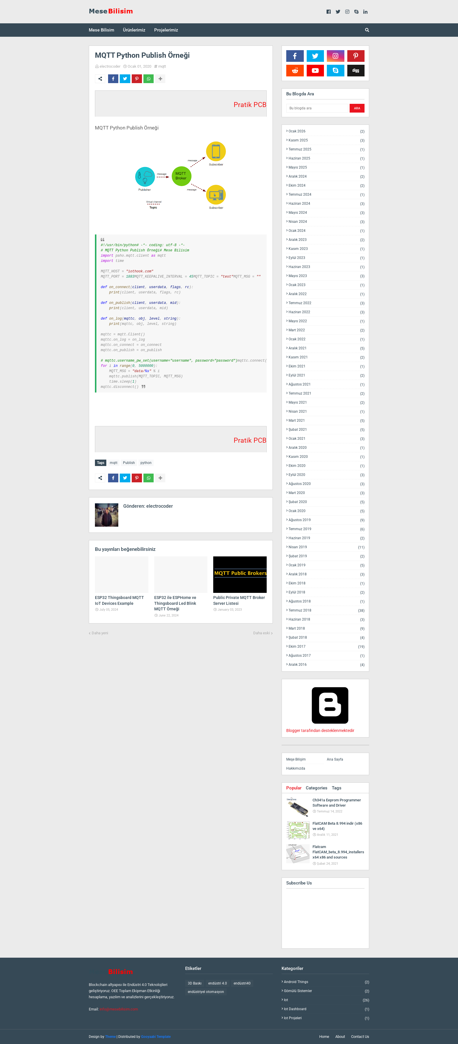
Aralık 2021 (327, 348)
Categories (316, 788)
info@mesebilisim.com (119, 1009)
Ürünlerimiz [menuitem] (134, 30)
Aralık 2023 (327, 240)
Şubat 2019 (327, 556)
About (340, 1036)
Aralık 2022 (327, 294)
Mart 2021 (327, 420)
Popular (293, 788)
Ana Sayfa (335, 759)
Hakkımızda (295, 768)
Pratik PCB (250, 105)
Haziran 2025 (327, 158)
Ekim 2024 (327, 185)
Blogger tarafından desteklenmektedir (330, 728)
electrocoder (110, 66)
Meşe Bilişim (296, 759)
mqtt (162, 66)
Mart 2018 (327, 628)
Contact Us (360, 1036)
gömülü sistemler (326, 991)
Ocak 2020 (327, 511)
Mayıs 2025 (327, 167)
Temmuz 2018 (327, 610)
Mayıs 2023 (327, 276)
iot (326, 1000)
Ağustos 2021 (327, 384)
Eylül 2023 (327, 258)
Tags (336, 788)
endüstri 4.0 (217, 983)
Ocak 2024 (327, 231)
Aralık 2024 (327, 176)
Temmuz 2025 (327, 149)
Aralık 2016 (327, 665)
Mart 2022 (327, 330)
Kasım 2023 (327, 249)
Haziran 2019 (327, 538)
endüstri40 (242, 983)
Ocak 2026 (327, 131)
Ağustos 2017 (327, 656)
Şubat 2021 (327, 430)
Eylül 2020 (327, 475)
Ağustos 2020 (327, 484)
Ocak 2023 (327, 285)
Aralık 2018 (327, 574)
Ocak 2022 (327, 339)
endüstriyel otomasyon (206, 992)
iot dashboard (326, 1009)
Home (324, 1036)
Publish (129, 463)
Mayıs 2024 (327, 213)
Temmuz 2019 (327, 529)
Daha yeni (100, 632)
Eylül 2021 (327, 375)
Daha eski (261, 632)
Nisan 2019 (327, 547)
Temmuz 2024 (327, 194)
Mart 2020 (327, 493)
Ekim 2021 (327, 366)
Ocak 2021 (327, 439)
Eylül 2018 (327, 592)
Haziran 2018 (327, 619)
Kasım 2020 (327, 457)
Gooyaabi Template (156, 1037)
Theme (110, 1037)
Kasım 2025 (327, 140)
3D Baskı (195, 983)
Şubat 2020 (327, 502)
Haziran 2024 (327, 204)
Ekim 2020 (327, 466)
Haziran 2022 (327, 312)
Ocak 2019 (327, 565)
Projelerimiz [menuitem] (166, 30)
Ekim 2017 (327, 646)
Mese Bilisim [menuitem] (101, 30)
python (146, 463)
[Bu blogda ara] (317, 108)
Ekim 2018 (327, 583)
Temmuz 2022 (327, 303)
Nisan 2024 (327, 222)
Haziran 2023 (327, 267)
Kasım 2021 (327, 357)
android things (326, 982)
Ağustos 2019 (327, 520)
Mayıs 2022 (327, 321)
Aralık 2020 (327, 448)
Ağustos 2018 (327, 601)
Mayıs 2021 (327, 402)
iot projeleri (326, 1018)
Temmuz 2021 (327, 393)
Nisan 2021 (327, 411)
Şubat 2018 (327, 637)
